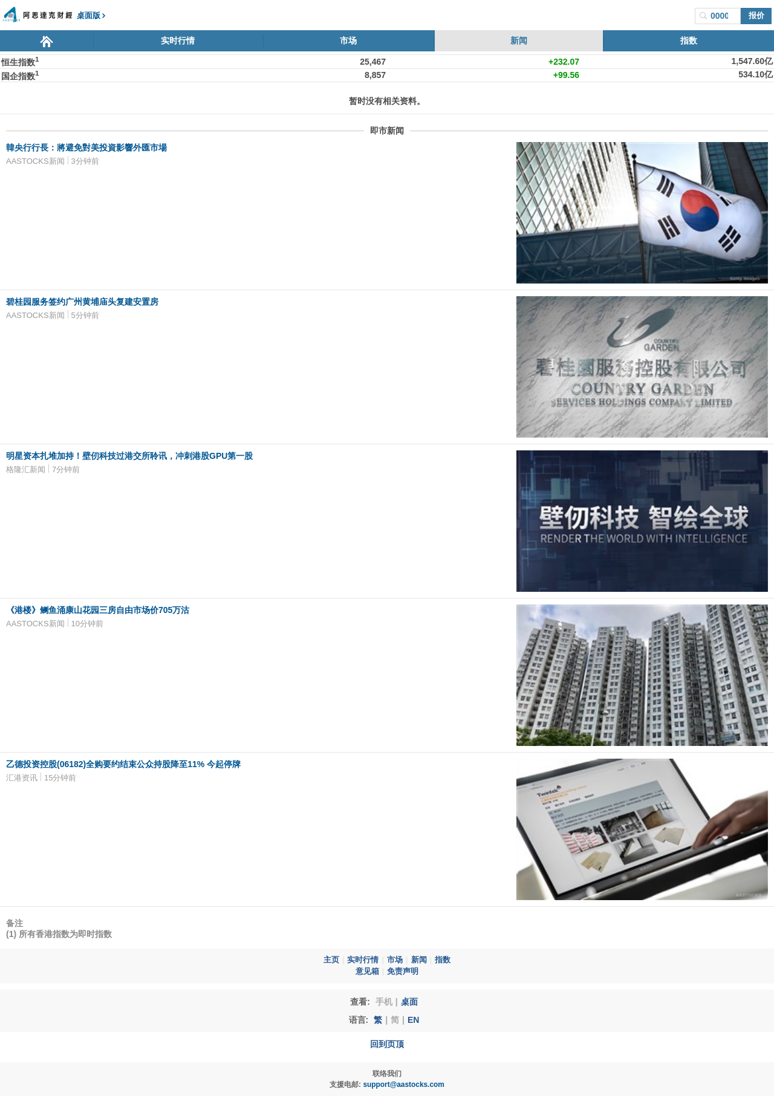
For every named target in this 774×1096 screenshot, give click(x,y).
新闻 (518, 40)
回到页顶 (387, 1044)
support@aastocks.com (403, 1084)
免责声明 (402, 971)
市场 (348, 40)
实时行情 (178, 40)
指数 (688, 40)
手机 (384, 1002)
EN (413, 1020)
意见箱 (367, 971)
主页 (331, 960)
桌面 (409, 1002)
